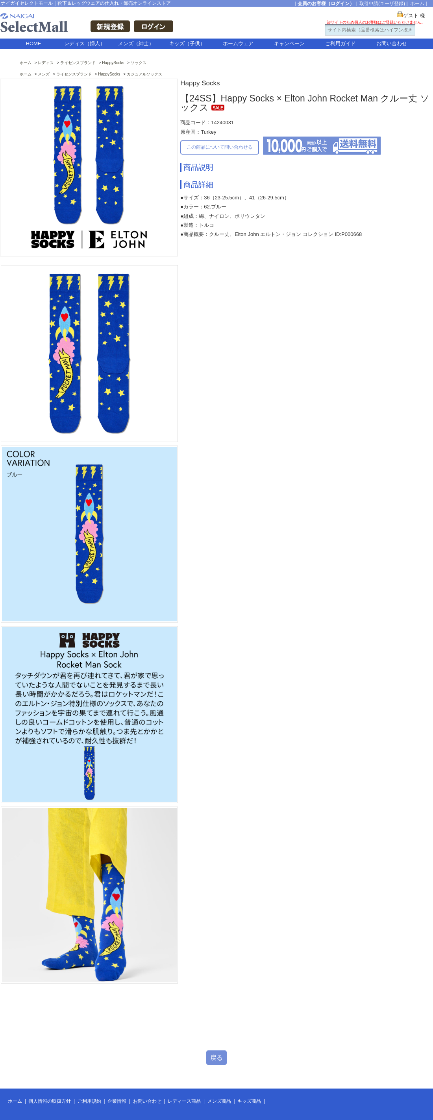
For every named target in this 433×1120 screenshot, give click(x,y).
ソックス (138, 63)
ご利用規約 (89, 1101)
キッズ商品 (249, 1101)
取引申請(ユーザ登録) (382, 3)
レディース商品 (184, 1101)
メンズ (44, 74)
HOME (33, 43)
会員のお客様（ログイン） (326, 3)
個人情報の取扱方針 (49, 1101)
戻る (216, 1057)
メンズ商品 (219, 1101)
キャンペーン (289, 43)
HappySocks (113, 63)
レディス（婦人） (84, 43)
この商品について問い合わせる (220, 147)
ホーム (417, 3)
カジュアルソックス (144, 74)
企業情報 (116, 1101)
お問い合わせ (391, 43)
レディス (46, 63)
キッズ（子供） (187, 43)
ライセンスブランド (78, 63)
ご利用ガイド (340, 43)
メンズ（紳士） (136, 43)
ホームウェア (238, 43)
